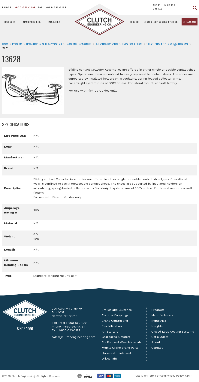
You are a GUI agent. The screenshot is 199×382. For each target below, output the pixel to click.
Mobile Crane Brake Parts (120, 347)
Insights (169, 5)
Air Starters (110, 331)
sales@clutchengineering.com (73, 337)
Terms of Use (156, 375)
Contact (158, 8)
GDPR (188, 375)
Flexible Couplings (115, 315)
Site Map (141, 375)
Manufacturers (32, 22)
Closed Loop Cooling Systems (160, 22)
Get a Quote (189, 22)
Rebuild (134, 22)
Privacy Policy (175, 375)
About (157, 5)
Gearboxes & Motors (116, 337)
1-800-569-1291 (24, 7)
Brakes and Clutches (117, 310)
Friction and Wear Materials (121, 342)
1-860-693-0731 (73, 326)
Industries (54, 22)
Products (9, 22)
